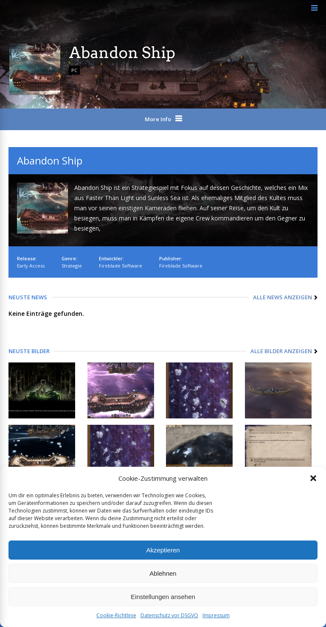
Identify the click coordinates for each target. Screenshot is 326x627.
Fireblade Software (120, 265)
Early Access (31, 265)
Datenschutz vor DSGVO (169, 615)
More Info (158, 119)
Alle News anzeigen (282, 297)
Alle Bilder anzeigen (281, 351)
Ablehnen (162, 573)
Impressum (216, 615)
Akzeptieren (163, 550)
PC (74, 70)
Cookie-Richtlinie (116, 615)
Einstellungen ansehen (163, 596)
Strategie (72, 265)
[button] (313, 478)
